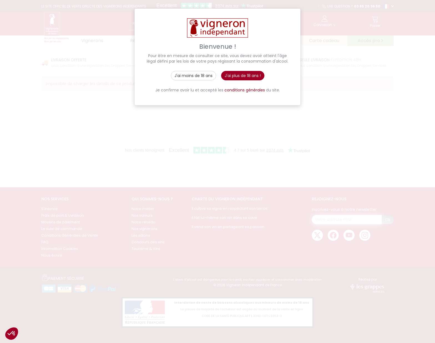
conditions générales (244, 90)
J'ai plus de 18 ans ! (243, 75)
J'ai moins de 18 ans (193, 75)
